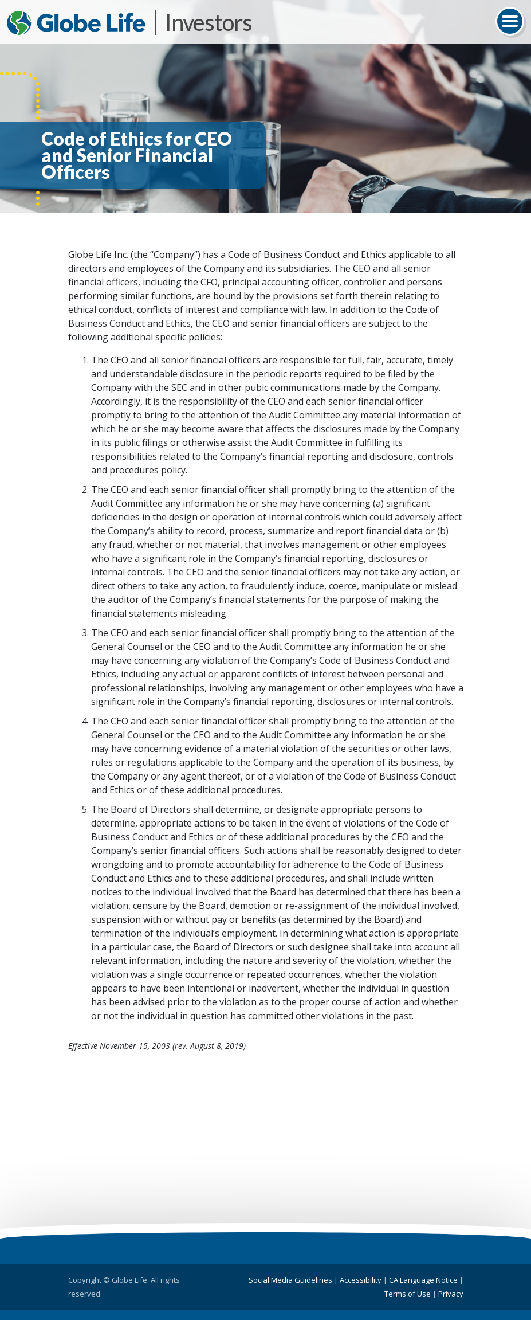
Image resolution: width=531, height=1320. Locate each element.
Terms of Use (407, 1293)
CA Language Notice (423, 1280)
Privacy (450, 1293)
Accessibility (360, 1280)
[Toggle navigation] (509, 21)
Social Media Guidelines (290, 1280)
